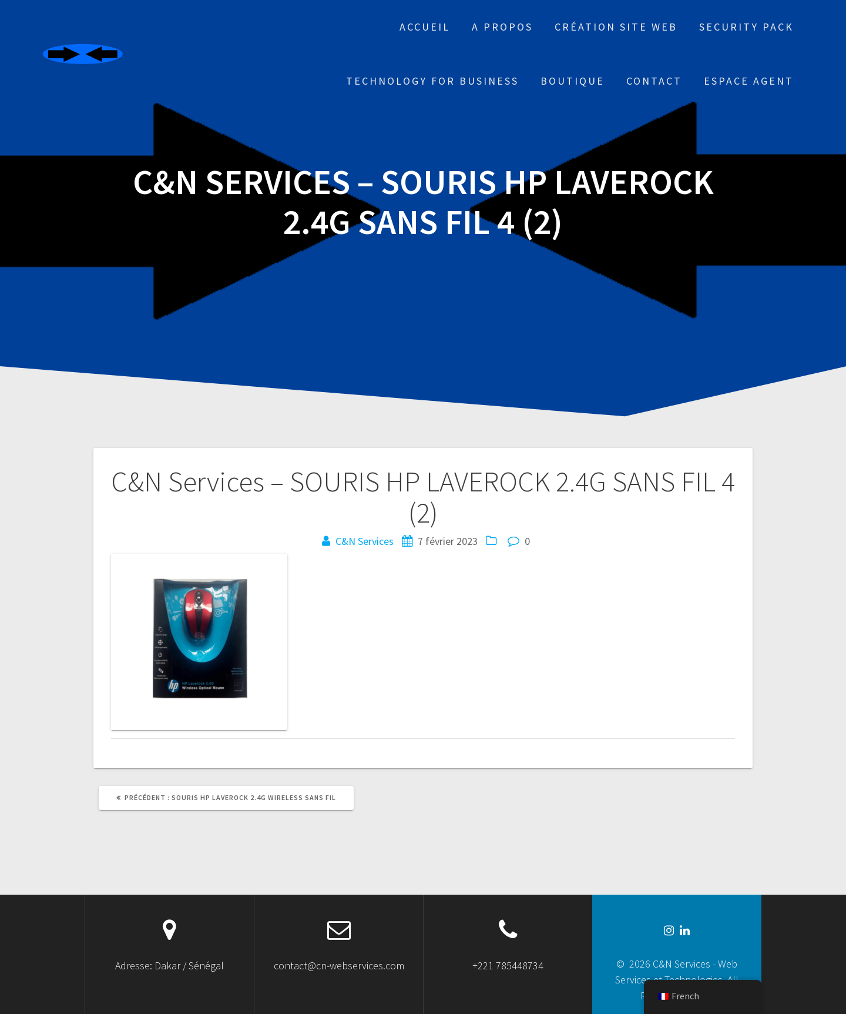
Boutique (572, 81)
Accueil (425, 27)
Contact (654, 81)
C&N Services (364, 541)
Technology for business (432, 81)
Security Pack (746, 27)
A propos (502, 27)
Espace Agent (749, 81)
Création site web (616, 27)
